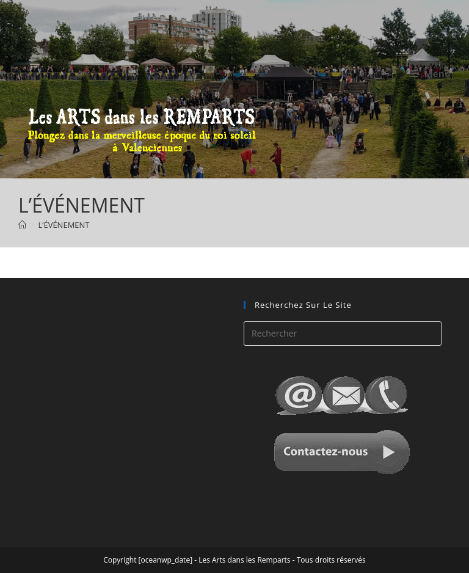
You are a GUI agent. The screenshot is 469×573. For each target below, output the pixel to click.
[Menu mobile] (430, 73)
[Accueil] (22, 224)
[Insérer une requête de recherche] (343, 333)
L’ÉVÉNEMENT (63, 224)
